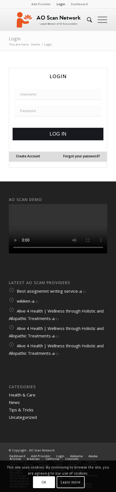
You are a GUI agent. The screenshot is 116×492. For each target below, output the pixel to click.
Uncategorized (23, 417)
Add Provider (41, 4)
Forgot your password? (81, 156)
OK (44, 482)
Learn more (71, 482)
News (14, 402)
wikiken (23, 301)
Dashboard (79, 4)
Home (35, 44)
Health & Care (22, 395)
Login (61, 4)
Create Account (28, 156)
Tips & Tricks (21, 409)
